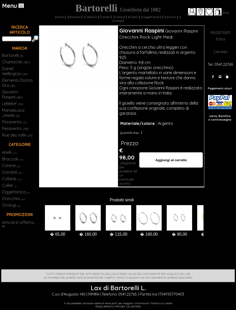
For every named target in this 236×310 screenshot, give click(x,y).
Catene (90, 17)
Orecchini (170, 17)
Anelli (60, 17)
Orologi (117, 21)
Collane (120, 17)
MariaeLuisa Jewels (13, 113)
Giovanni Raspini (12, 94)
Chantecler (16, 61)
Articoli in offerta (17, 222)
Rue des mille (17, 135)
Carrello (220, 51)
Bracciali (75, 17)
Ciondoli (105, 17)
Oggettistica (151, 17)
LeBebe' (12, 103)
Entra (220, 39)
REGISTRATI (220, 32)
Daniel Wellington (14, 71)
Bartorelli (12, 55)
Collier (134, 17)
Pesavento (14, 121)
